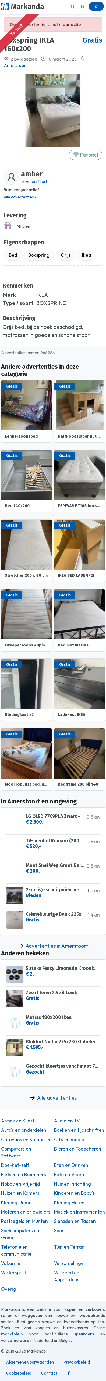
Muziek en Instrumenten (79, 1212)
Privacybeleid (76, 1362)
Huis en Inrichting (72, 1184)
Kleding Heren (69, 1202)
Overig (8, 1289)
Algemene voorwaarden (30, 1362)
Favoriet (85, 155)
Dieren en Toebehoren (77, 1149)
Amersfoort (16, 65)
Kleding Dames (17, 1202)
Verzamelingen (70, 1263)
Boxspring (39, 255)
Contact (49, 1373)
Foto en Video (69, 1175)
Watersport (13, 1273)
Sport (60, 1231)
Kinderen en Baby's (74, 1193)
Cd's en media (69, 1139)
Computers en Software (16, 1152)
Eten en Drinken (71, 1165)
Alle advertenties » (20, 196)
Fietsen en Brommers (23, 1175)
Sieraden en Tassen (75, 1221)
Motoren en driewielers (25, 1212)
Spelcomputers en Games (20, 1234)
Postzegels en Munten (24, 1221)
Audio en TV (67, 1121)
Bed (13, 255)
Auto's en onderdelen (23, 1130)
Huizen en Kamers (20, 1193)
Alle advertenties (57, 1098)
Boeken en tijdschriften (79, 1130)
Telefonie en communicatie (16, 1250)
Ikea (86, 255)
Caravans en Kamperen (26, 1139)
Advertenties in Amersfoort (57, 946)
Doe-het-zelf (15, 1165)
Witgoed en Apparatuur (66, 1276)
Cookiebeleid (18, 1373)
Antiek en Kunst (17, 1121)
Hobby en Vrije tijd (20, 1184)
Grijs (66, 255)
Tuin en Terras (69, 1247)
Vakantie (10, 1263)
